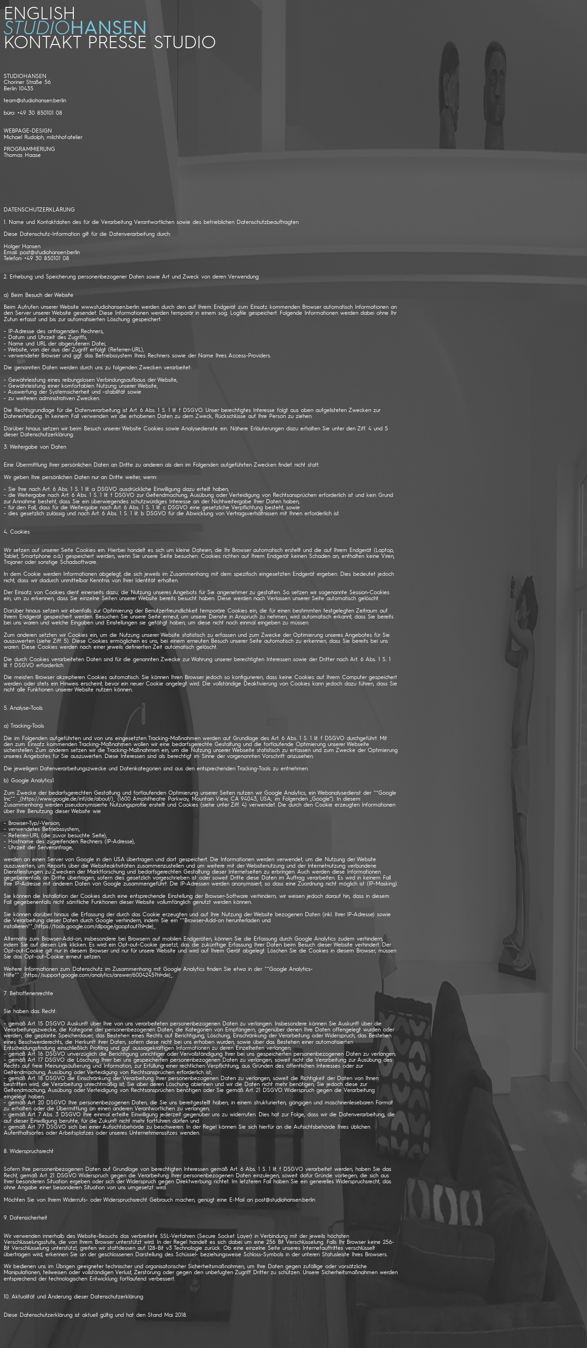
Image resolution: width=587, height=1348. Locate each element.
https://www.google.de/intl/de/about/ (66, 798)
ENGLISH (40, 12)
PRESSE (117, 41)
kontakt (42, 41)
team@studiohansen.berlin (35, 100)
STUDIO (185, 41)
